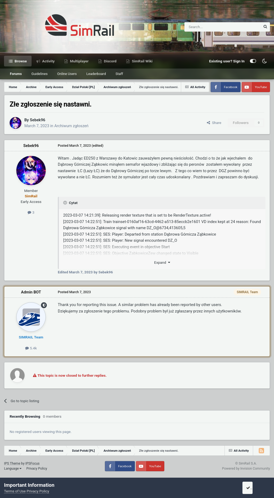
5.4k (31, 348)
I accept (254, 487)
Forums (16, 74)
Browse (20, 61)
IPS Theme (12, 463)
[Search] (209, 27)
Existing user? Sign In (227, 61)
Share (214, 122)
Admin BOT (31, 292)
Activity (48, 61)
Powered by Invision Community (246, 468)
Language (12, 468)
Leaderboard (96, 74)
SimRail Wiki (142, 61)
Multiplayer (79, 61)
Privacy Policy (36, 468)
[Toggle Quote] (65, 203)
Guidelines (39, 74)
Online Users (67, 74)
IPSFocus (32, 463)
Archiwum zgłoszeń (71, 125)
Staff (119, 74)
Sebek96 (37, 120)
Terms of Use (15, 491)
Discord (109, 61)
